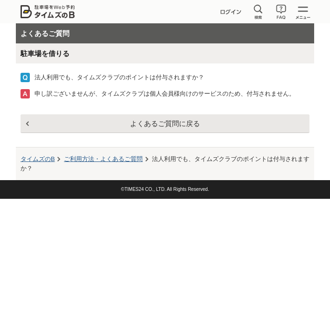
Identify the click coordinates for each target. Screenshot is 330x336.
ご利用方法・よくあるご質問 (103, 158)
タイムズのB (38, 158)
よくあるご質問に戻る (165, 123)
